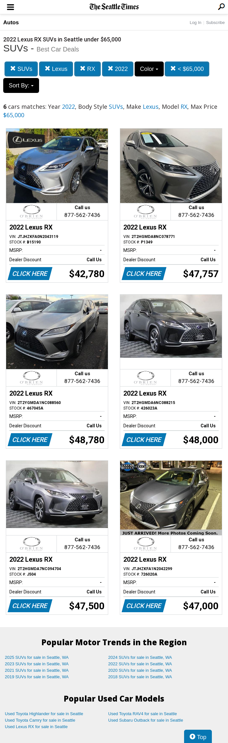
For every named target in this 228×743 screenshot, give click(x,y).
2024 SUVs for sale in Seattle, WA (140, 657)
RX (87, 68)
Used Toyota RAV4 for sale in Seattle (142, 713)
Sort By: (21, 85)
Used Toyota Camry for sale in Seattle (40, 720)
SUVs (21, 68)
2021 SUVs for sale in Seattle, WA (37, 670)
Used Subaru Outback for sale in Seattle (145, 720)
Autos (11, 22)
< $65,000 (187, 68)
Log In (195, 22)
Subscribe (215, 22)
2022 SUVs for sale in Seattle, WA (140, 663)
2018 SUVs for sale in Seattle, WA (140, 676)
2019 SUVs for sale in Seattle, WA (37, 676)
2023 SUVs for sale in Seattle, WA (37, 663)
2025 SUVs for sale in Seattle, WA (37, 657)
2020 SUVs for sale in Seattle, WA (140, 670)
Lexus (56, 68)
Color (149, 69)
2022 (118, 68)
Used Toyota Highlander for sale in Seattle (44, 713)
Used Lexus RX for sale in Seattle (36, 726)
